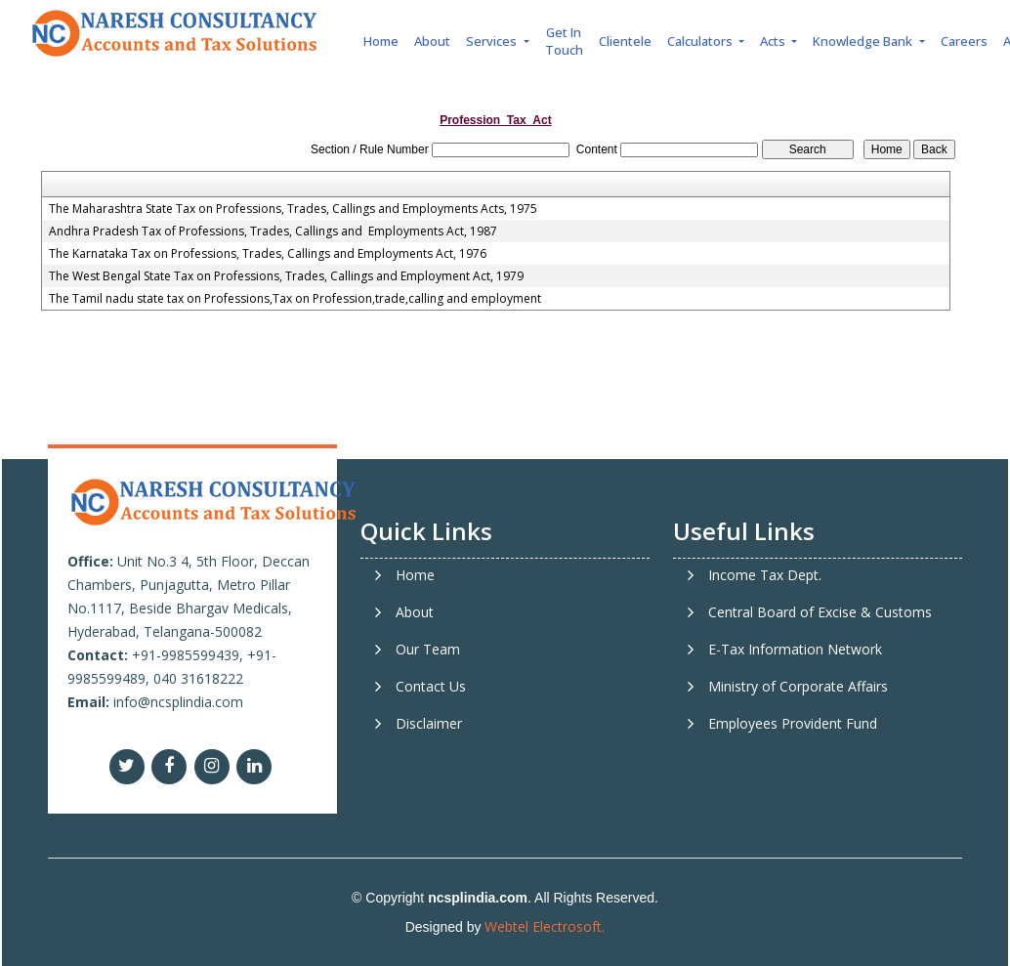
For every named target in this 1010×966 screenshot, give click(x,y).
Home (381, 41)
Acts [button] (774, 41)
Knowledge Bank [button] (864, 41)
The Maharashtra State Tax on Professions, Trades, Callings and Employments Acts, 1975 (293, 209)
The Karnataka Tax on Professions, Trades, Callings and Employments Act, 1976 (267, 254)
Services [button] (493, 41)
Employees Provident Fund (792, 724)
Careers (964, 41)
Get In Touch (564, 41)
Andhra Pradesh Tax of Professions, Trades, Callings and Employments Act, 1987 (273, 231)
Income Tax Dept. (764, 575)
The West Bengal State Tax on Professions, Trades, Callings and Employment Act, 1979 (286, 276)
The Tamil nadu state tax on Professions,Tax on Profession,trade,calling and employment (295, 299)
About (432, 41)
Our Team (428, 649)
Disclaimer (429, 724)
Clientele (625, 41)
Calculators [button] (701, 41)
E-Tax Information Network (795, 649)
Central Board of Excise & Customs (820, 612)
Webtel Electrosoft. (544, 926)
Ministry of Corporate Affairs (798, 686)
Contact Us (431, 686)
